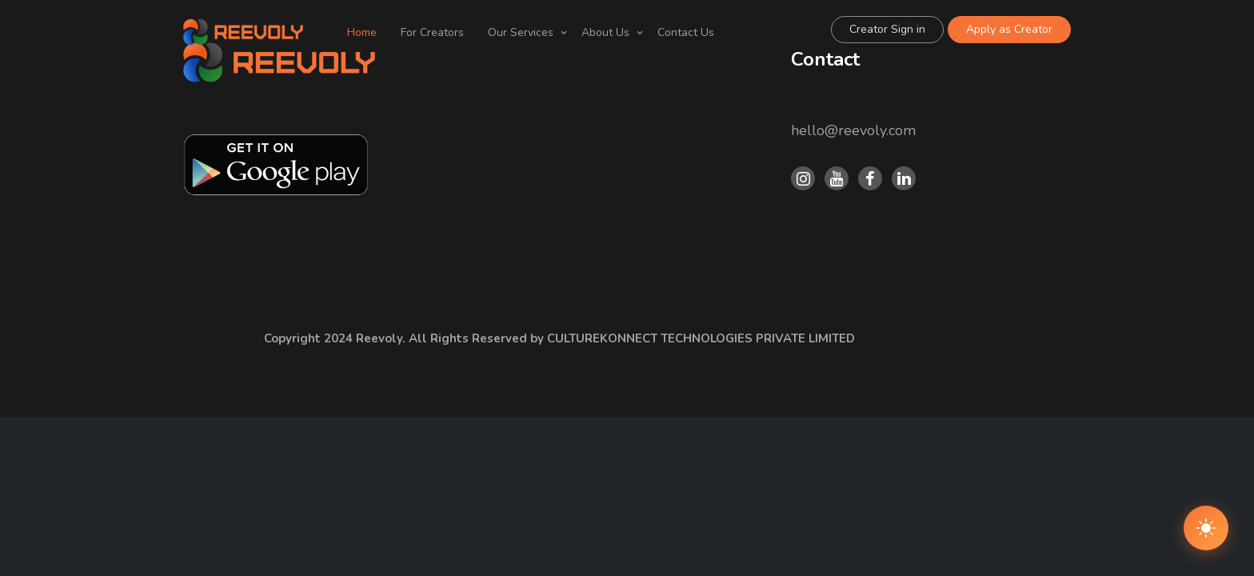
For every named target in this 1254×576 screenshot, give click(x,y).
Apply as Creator (1009, 29)
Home (362, 32)
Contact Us (685, 32)
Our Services (520, 32)
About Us (605, 32)
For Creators (432, 32)
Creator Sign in (887, 29)
